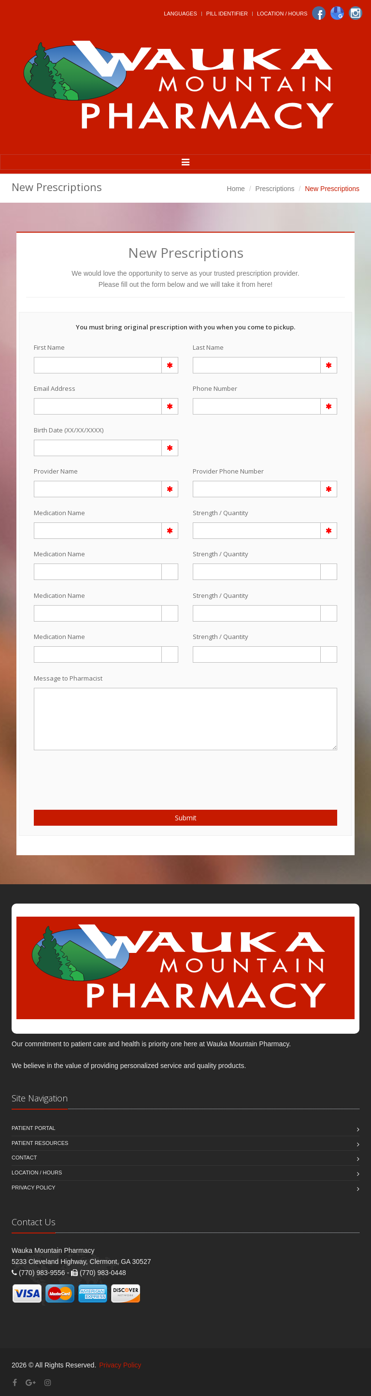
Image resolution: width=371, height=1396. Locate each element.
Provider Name (56, 471)
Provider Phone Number (228, 471)
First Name (49, 347)
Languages (180, 13)
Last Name (208, 347)
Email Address (54, 388)
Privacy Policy (34, 1187)
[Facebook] (319, 13)
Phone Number (215, 388)
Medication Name (59, 512)
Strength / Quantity (220, 512)
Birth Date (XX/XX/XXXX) (68, 430)
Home (236, 189)
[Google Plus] (31, 1383)
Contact (24, 1157)
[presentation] (90, 774)
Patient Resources (40, 1143)
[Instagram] (355, 13)
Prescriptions (275, 189)
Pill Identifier (227, 13)
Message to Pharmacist (68, 678)
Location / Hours (282, 13)
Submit (186, 817)
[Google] (337, 13)
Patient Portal (34, 1128)
